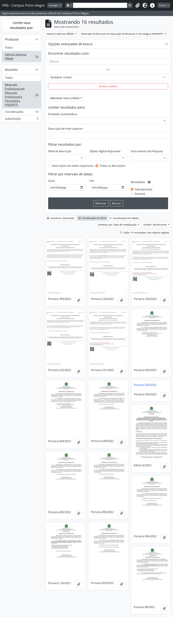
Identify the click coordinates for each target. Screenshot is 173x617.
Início (51, 181)
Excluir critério (108, 86)
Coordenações (21, 112)
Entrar (163, 5)
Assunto (11, 69)
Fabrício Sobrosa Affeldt (21, 56)
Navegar (54, 5)
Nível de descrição (59, 151)
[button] (137, 5)
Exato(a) (140, 194)
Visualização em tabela (124, 218)
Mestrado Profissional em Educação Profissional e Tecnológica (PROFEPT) (21, 95)
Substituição (21, 119)
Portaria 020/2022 (145, 385)
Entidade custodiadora (62, 114)
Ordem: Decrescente (155, 224)
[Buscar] (108, 61)
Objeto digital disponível (105, 151)
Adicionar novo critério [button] (65, 98)
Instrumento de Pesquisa (147, 151)
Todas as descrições (112, 166)
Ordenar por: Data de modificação (117, 224)
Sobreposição (143, 189)
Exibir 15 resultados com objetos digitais (144, 232)
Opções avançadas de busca (70, 44)
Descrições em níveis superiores (72, 166)
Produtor (12, 39)
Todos (9, 47)
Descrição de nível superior (65, 128)
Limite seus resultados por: (21, 25)
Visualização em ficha (92, 218)
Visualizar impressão (60, 218)
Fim (92, 181)
